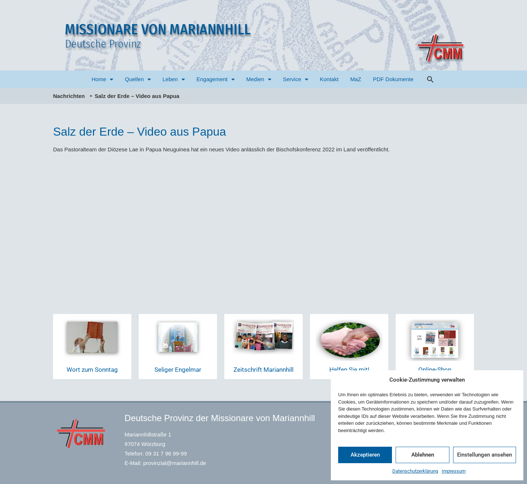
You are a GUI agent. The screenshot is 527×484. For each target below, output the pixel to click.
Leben (173, 79)
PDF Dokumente (393, 79)
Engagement (216, 79)
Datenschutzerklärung (415, 471)
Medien (258, 79)
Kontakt (329, 79)
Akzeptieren (365, 454)
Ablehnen (422, 454)
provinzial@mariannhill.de (174, 463)
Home (102, 79)
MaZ (355, 79)
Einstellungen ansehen (484, 454)
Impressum (454, 471)
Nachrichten (69, 96)
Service (295, 79)
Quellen (138, 79)
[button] (430, 79)
